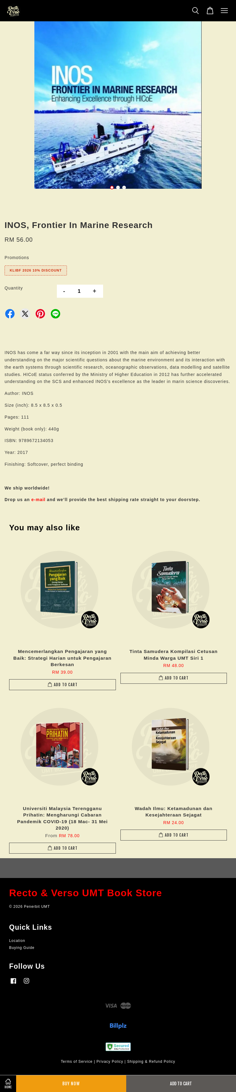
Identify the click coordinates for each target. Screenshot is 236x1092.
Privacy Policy (109, 1061)
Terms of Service (77, 1061)
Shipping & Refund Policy (151, 1061)
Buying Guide (21, 948)
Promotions (17, 257)
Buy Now (71, 1083)
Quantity (14, 288)
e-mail (38, 499)
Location (17, 941)
